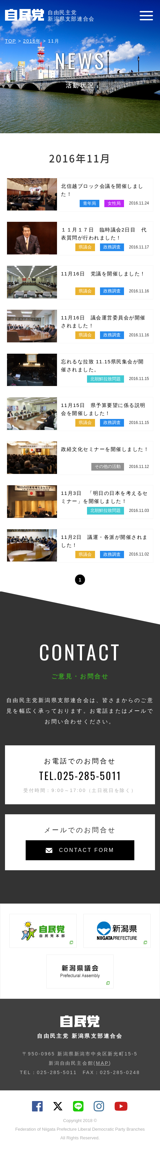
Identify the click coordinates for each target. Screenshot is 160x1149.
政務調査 (112, 246)
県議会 (85, 246)
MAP (102, 1063)
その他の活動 (108, 466)
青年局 (89, 203)
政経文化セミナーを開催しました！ (105, 449)
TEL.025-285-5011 (80, 775)
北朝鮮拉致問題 (105, 378)
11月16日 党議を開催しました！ (103, 273)
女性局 (114, 203)
